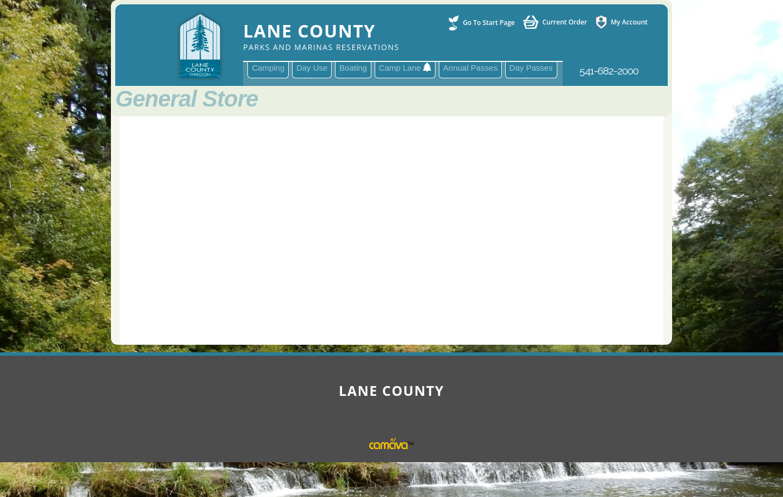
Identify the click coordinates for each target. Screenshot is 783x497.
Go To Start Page (489, 22)
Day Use (312, 67)
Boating (353, 67)
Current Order (564, 22)
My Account (629, 22)
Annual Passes (470, 67)
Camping (268, 67)
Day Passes (531, 67)
